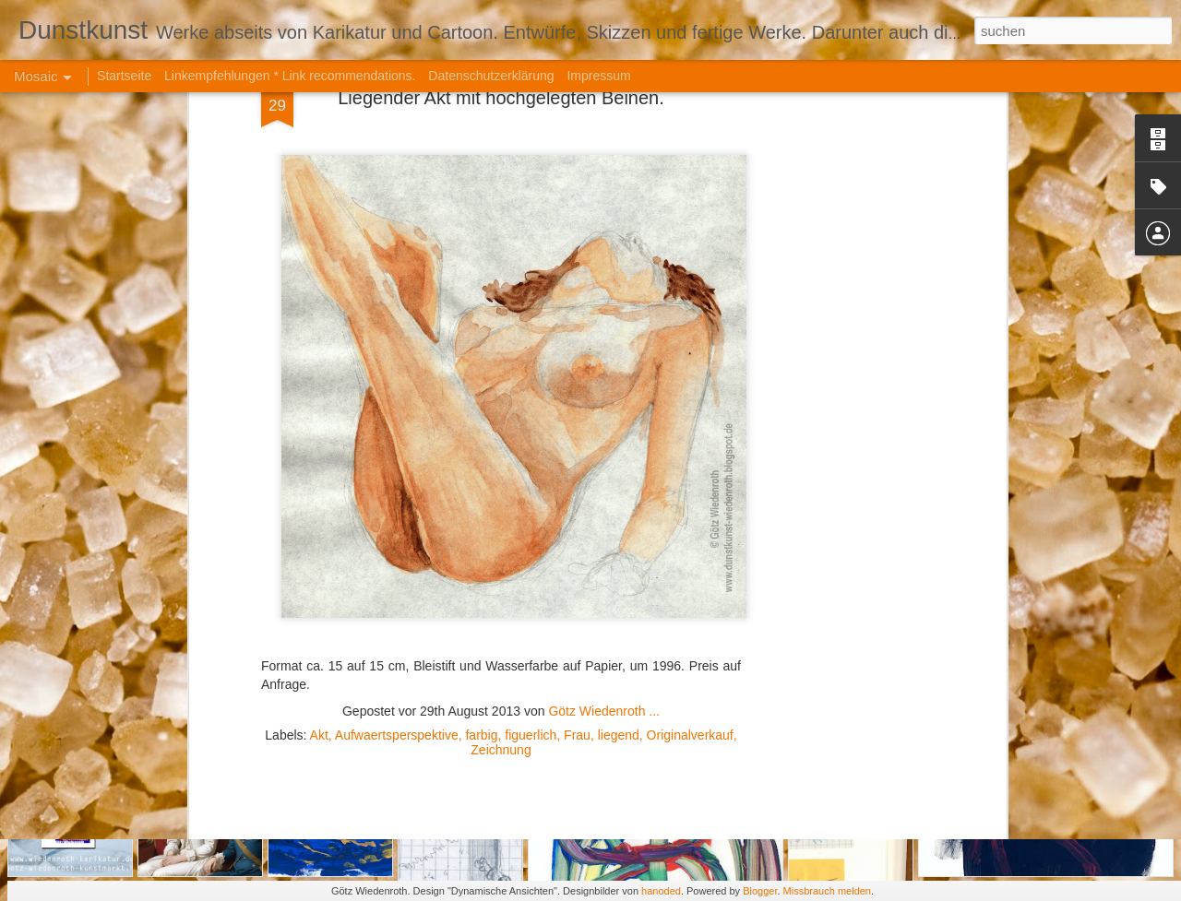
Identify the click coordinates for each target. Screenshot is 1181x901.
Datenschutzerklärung (491, 75)
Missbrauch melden (827, 890)
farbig (481, 568)
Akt (319, 568)
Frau (577, 568)
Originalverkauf (690, 568)
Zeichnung (501, 582)
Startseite (124, 75)
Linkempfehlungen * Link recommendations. (289, 75)
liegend (618, 568)
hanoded (661, 890)
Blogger (760, 890)
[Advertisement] (501, 702)
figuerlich (530, 568)
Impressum (598, 75)
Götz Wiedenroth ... (604, 544)
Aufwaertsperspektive (397, 568)
